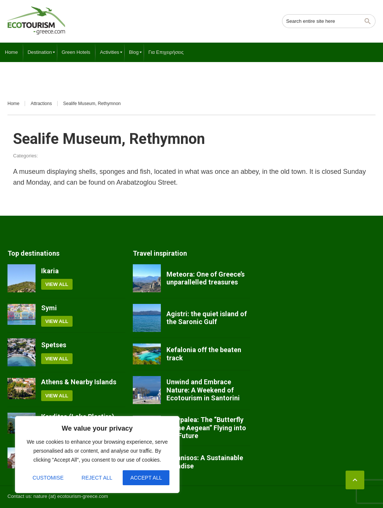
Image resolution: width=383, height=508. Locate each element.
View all (56, 284)
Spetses (53, 345)
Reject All (97, 478)
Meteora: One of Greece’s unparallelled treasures (205, 278)
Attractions (41, 103)
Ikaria (50, 271)
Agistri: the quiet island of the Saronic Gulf (206, 318)
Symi (49, 308)
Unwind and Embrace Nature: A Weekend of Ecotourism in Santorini (203, 390)
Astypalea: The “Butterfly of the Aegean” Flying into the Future (206, 428)
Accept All (146, 478)
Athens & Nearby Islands (78, 382)
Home (13, 103)
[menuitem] (11, 52)
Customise (48, 478)
